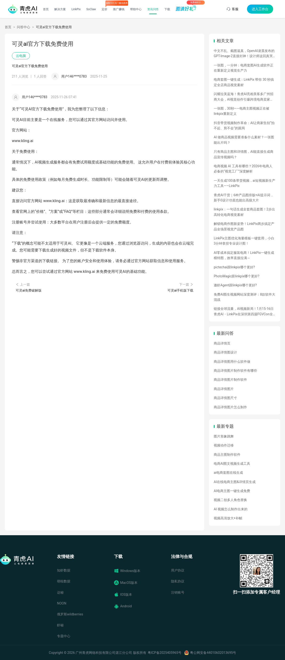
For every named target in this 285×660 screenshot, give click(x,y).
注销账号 (177, 592)
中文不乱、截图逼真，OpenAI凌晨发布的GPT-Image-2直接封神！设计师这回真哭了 (244, 54)
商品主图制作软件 (227, 454)
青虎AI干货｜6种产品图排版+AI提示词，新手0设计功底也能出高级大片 (244, 197)
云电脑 (21, 56)
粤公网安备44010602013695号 (213, 653)
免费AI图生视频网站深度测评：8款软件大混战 (244, 297)
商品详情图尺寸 (225, 398)
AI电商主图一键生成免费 (232, 491)
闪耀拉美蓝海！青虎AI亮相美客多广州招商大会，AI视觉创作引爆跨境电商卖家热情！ (243, 97)
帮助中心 (136, 9)
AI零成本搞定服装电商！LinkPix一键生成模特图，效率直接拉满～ (244, 255)
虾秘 (60, 625)
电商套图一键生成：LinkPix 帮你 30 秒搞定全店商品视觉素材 (244, 82)
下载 (167, 9)
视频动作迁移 (224, 445)
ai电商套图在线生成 (228, 472)
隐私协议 (177, 581)
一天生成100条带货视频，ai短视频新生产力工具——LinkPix (244, 183)
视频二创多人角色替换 (230, 500)
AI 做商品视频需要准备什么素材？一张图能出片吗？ (244, 139)
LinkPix (76, 9)
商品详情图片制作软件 (230, 379)
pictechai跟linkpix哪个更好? (234, 267)
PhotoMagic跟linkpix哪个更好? (236, 276)
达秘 (60, 592)
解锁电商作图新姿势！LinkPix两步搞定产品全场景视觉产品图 (244, 226)
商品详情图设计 (225, 352)
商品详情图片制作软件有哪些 (235, 370)
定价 (104, 9)
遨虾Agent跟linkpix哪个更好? (235, 285)
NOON (61, 603)
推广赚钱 (118, 9)
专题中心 (63, 636)
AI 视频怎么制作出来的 (230, 509)
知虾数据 (63, 570)
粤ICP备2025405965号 (164, 653)
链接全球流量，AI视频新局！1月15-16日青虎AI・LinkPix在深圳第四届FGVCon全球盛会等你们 (244, 312)
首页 (46, 9)
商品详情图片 (224, 389)
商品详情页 (222, 343)
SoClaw (91, 9)
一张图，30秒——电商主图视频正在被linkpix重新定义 (241, 111)
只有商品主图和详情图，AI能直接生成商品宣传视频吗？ (243, 154)
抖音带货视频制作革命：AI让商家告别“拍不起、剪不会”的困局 (244, 125)
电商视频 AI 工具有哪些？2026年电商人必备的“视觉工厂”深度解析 (243, 168)
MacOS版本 (126, 582)
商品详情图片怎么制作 (230, 407)
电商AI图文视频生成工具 (232, 463)
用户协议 (177, 570)
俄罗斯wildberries (70, 614)
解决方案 (60, 9)
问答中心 (23, 27)
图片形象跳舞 (224, 436)
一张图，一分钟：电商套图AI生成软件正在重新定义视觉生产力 (243, 67)
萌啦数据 (63, 581)
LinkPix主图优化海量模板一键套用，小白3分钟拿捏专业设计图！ (244, 240)
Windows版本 (127, 570)
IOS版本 (123, 594)
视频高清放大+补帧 (228, 518)
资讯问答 (153, 9)
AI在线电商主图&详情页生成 (235, 482)
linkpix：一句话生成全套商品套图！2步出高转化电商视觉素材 (244, 211)
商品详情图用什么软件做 (232, 361)
